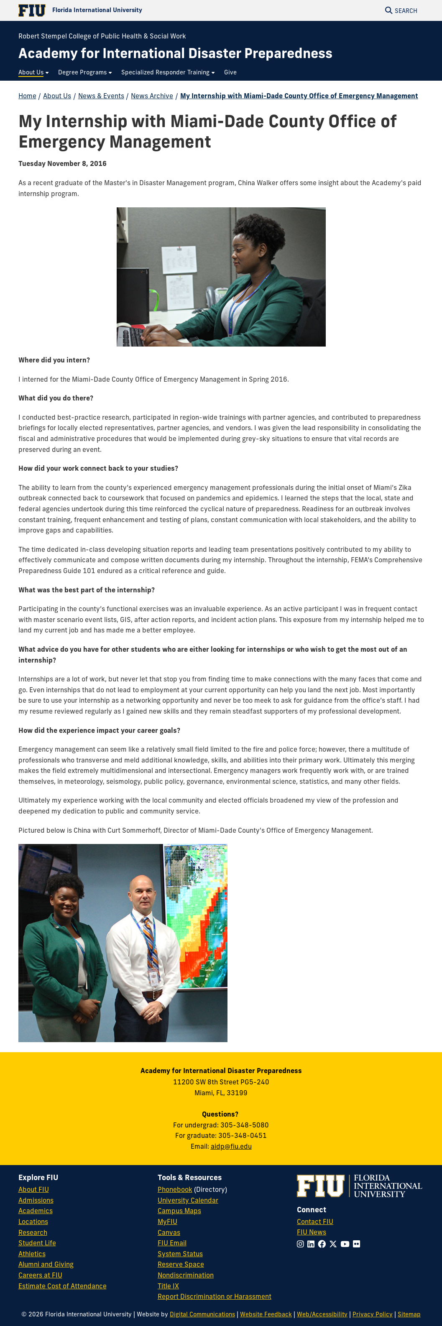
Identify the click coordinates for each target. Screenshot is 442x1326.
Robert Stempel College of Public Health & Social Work (102, 36)
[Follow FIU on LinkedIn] (312, 1244)
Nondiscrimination (186, 1275)
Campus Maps (179, 1210)
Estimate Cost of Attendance (62, 1286)
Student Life (37, 1243)
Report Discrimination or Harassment (214, 1296)
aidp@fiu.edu (231, 1146)
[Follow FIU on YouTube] (346, 1244)
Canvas (169, 1232)
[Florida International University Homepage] (119, 10)
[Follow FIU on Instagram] (302, 1244)
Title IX (168, 1286)
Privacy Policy (373, 1314)
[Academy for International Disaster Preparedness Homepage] (175, 53)
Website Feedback (266, 1314)
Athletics (32, 1254)
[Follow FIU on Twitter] (334, 1244)
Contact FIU (315, 1221)
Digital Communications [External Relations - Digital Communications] (202, 1314)
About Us (57, 96)
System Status (180, 1254)
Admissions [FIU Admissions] (36, 1200)
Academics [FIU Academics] (35, 1210)
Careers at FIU (40, 1275)
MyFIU (167, 1221)
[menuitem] (34, 72)
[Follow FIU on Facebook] (323, 1244)
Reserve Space (181, 1264)
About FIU (33, 1189)
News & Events (101, 96)
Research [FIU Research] (32, 1232)
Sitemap (409, 1314)
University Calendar (188, 1200)
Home (27, 96)
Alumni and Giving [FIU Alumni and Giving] (46, 1264)
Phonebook (175, 1189)
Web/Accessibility (322, 1314)
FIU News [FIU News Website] (311, 1232)
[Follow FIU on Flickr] (358, 1244)
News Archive (152, 96)
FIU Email (172, 1243)
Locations (33, 1221)
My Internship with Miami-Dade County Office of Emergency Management (299, 96)
